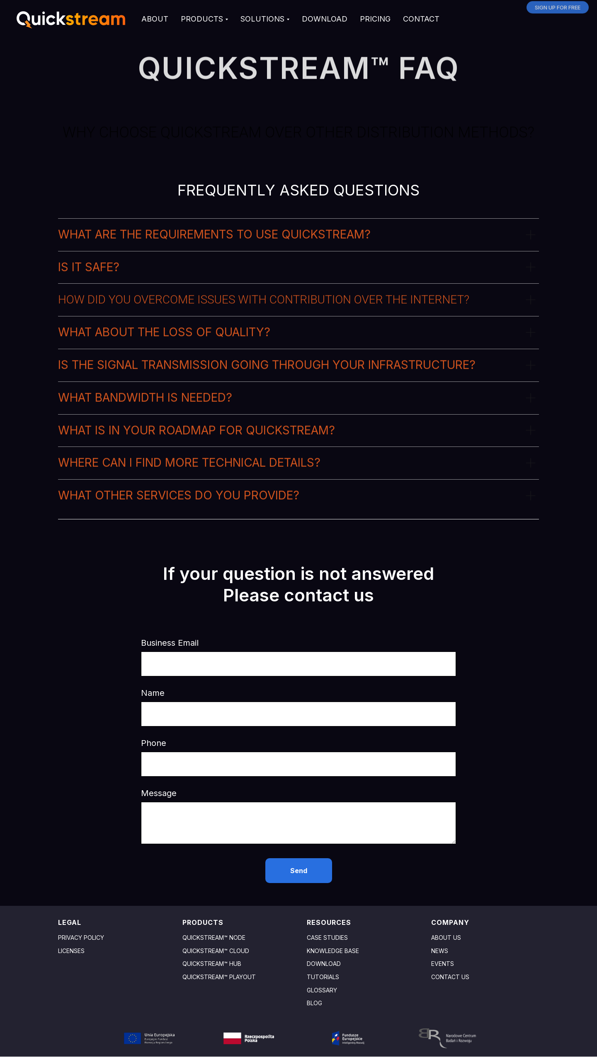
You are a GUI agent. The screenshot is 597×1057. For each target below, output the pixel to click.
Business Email (170, 643)
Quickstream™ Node (213, 937)
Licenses (71, 950)
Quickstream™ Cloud (215, 950)
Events (442, 963)
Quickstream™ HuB (211, 963)
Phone (153, 743)
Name (153, 693)
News (439, 950)
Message (159, 793)
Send (298, 870)
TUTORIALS (323, 976)
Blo (312, 1002)
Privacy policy (81, 937)
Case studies (327, 937)
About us (446, 937)
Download (324, 963)
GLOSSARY (322, 990)
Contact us (450, 976)
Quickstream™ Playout (219, 976)
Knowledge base (333, 950)
